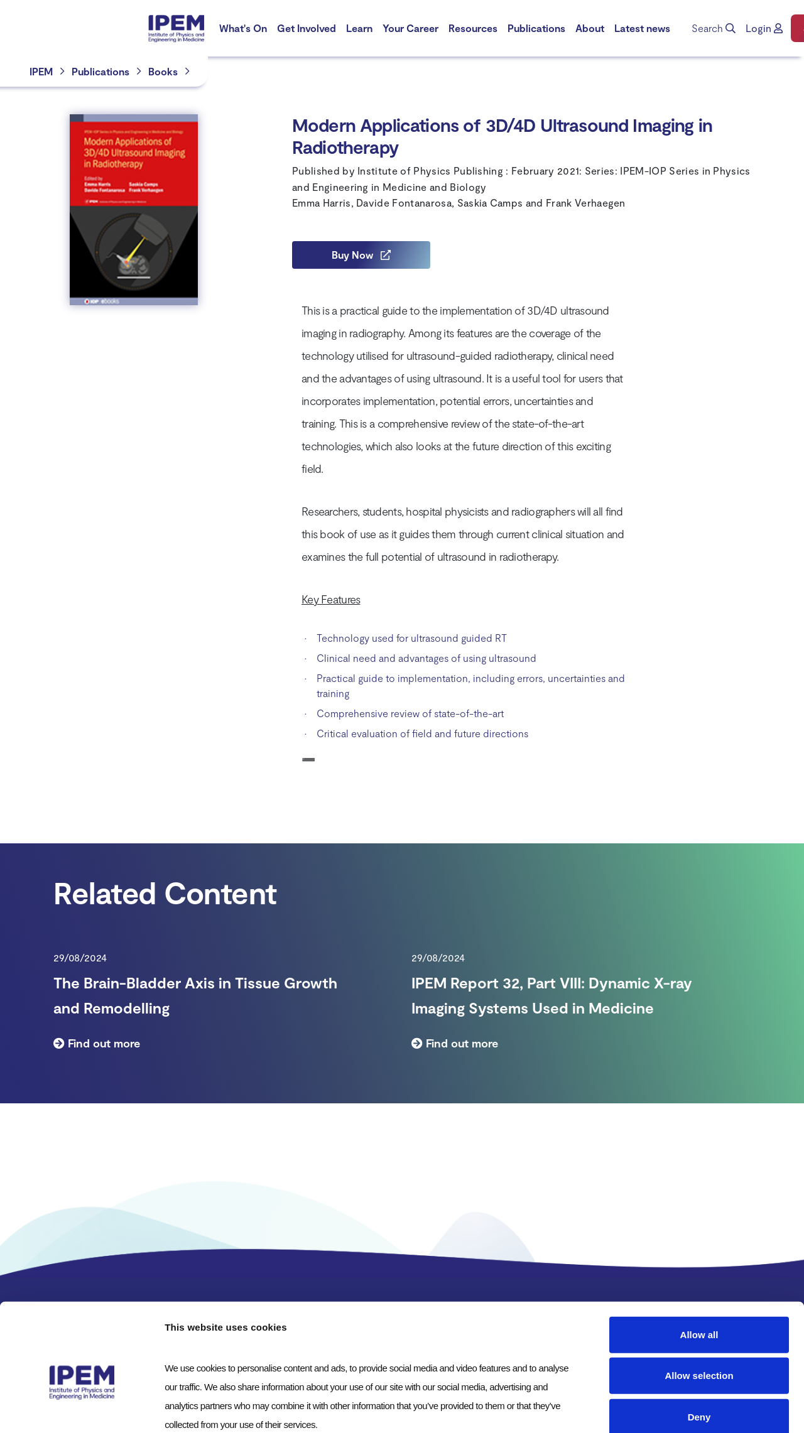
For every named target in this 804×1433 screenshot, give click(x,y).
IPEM (41, 71)
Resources (472, 28)
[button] (764, 28)
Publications (536, 28)
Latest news (642, 28)
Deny (699, 1348)
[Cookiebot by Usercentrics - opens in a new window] (81, 1408)
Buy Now (361, 255)
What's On (243, 28)
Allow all (699, 1265)
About (589, 28)
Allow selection (699, 1307)
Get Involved (306, 28)
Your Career (410, 28)
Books (163, 71)
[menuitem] (243, 28)
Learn (359, 28)
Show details (659, 1408)
